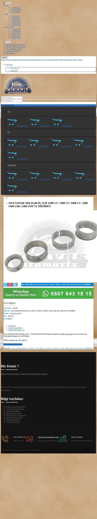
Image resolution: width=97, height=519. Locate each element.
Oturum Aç (15, 68)
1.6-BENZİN (16, 10)
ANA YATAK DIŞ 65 (19, 348)
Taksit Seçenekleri (15, 328)
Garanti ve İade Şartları (15, 409)
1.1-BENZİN (16, 29)
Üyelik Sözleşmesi (13, 422)
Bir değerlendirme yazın (12, 344)
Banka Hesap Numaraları (15, 44)
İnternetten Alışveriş (13, 413)
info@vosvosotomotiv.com (48, 437)
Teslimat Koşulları (13, 51)
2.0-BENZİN (16, 12)
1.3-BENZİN (16, 8)
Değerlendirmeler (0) (16, 330)
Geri (8, 3)
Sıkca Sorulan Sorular (14, 49)
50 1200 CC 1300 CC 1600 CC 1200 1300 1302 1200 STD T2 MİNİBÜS (64, 348)
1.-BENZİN (15, 16)
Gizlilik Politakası (13, 411)
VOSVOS (9, 27)
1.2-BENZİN (16, 18)
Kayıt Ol (14, 70)
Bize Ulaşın (10, 53)
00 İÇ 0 (32, 348)
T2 (7, 14)
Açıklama (12, 326)
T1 (7, 5)
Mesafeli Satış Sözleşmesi (16, 47)
